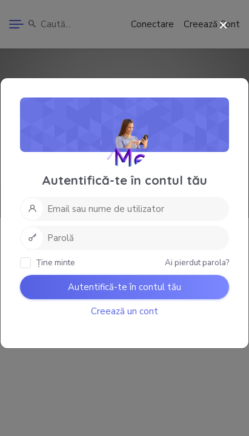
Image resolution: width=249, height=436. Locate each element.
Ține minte (47, 262)
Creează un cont (124, 311)
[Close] (223, 25)
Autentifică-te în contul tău (124, 287)
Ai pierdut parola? (197, 262)
